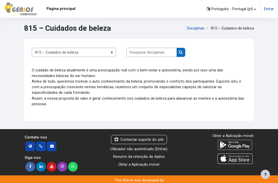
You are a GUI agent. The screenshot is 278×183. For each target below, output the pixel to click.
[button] (231, 9)
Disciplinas (195, 28)
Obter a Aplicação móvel (138, 165)
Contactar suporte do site (139, 140)
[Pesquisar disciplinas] (151, 52)
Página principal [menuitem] (61, 8)
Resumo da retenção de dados (139, 157)
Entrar (269, 9)
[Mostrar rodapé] (265, 174)
